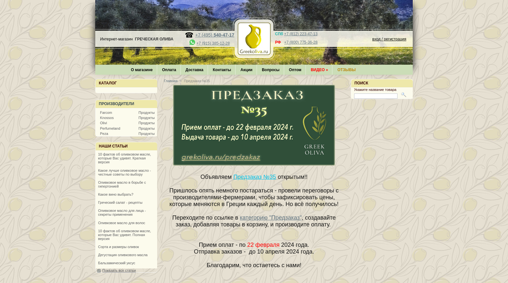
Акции (246, 70)
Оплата (169, 70)
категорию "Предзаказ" (271, 217)
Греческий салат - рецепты (120, 202)
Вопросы (271, 70)
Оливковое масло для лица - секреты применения (122, 212)
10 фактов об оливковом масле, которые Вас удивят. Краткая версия (124, 158)
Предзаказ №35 (254, 177)
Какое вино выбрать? (115, 194)
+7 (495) (214, 35)
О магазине (142, 70)
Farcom (106, 112)
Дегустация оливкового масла (123, 255)
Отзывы (346, 70)
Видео (319, 70)
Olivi (103, 123)
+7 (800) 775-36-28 (301, 42)
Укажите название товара (375, 90)
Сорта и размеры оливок (118, 247)
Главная (171, 81)
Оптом (295, 70)
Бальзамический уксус (116, 263)
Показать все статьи (119, 270)
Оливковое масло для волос (121, 223)
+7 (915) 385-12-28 (213, 43)
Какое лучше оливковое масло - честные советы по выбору (124, 172)
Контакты (222, 70)
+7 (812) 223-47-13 (301, 34)
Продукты (147, 112)
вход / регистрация (389, 39)
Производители (116, 104)
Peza (104, 134)
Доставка (194, 70)
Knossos (107, 118)
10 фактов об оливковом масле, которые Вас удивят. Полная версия (124, 235)
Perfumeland (110, 128)
